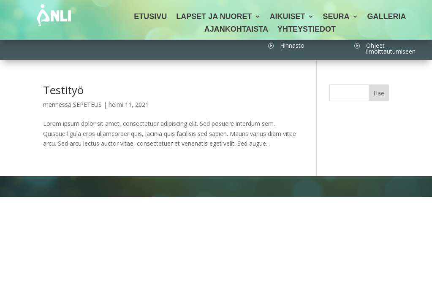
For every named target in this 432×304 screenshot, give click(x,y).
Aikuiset (287, 17)
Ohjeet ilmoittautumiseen (391, 48)
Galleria (386, 17)
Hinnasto (292, 45)
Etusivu (150, 17)
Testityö (63, 90)
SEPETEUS (87, 104)
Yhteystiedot (306, 29)
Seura (336, 17)
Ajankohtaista (236, 29)
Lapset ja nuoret (214, 17)
